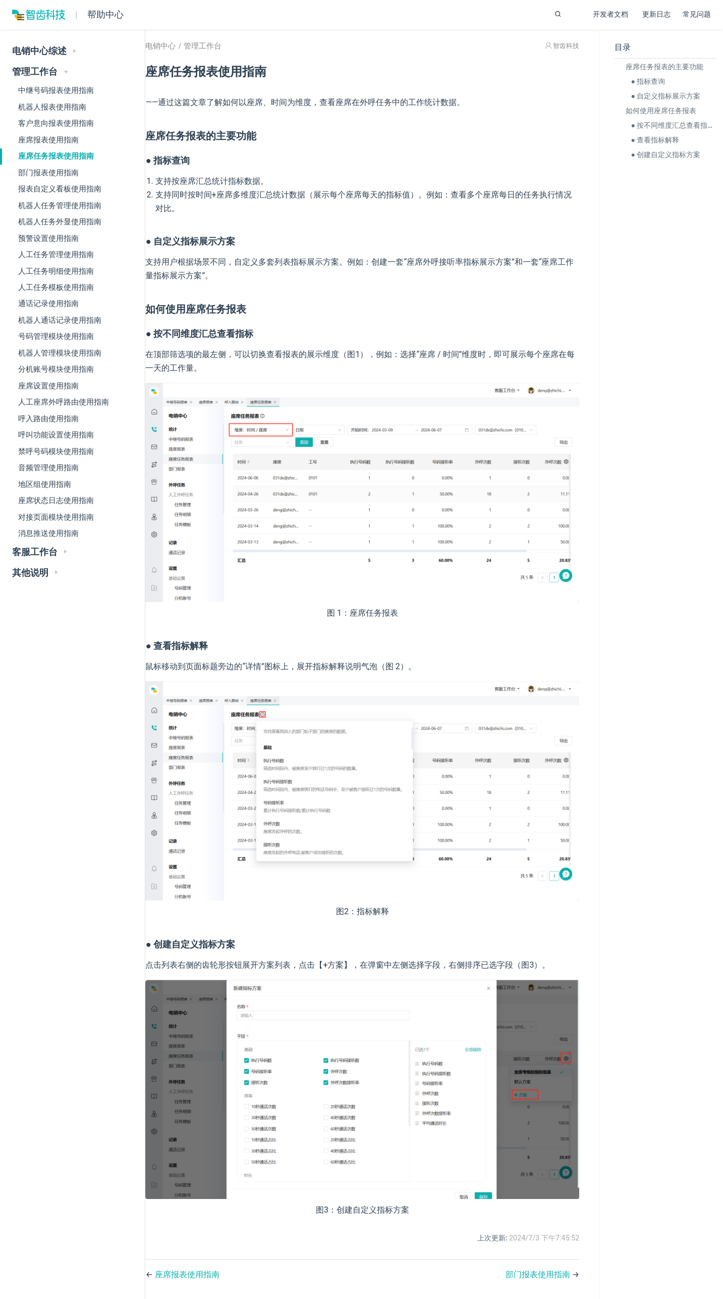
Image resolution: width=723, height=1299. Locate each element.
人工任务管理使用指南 (56, 254)
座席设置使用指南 (48, 385)
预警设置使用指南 (48, 238)
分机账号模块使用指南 (56, 369)
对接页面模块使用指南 (56, 517)
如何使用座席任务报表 (658, 111)
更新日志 (656, 14)
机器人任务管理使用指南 (59, 205)
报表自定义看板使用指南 (59, 188)
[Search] (526, 14)
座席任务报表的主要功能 (662, 67)
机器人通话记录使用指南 (59, 320)
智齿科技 (563, 57)
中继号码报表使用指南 (56, 90)
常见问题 (697, 14)
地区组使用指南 (44, 484)
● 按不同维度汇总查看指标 (669, 125)
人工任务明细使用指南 (56, 271)
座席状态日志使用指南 (56, 500)
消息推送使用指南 (48, 533)
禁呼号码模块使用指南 (56, 451)
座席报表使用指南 (48, 139)
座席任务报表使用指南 (56, 156)
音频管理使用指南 (48, 467)
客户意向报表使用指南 (56, 123)
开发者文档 (611, 15)
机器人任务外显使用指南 (59, 221)
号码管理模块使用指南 (56, 336)
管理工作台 (229, 57)
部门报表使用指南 (48, 172)
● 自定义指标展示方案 (663, 96)
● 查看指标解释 (652, 140)
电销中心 (187, 57)
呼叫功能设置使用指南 (56, 434)
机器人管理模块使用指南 (59, 353)
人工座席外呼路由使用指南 (63, 402)
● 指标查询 (645, 81)
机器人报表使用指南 (52, 107)
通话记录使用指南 (48, 303)
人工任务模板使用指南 (56, 287)
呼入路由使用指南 (48, 418)
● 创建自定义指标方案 (663, 155)
